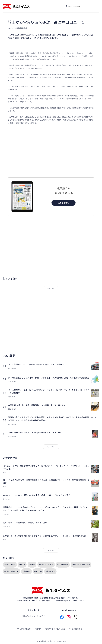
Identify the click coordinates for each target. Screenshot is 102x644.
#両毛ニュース (9, 564)
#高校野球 (26, 571)
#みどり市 (38, 571)
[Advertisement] (51, 151)
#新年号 (32, 564)
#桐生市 (22, 564)
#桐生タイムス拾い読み (81, 564)
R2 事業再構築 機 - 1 (77, 629)
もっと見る (51, 288)
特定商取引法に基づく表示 (55, 629)
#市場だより (50, 571)
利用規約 (38, 629)
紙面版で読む (63, 202)
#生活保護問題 (62, 564)
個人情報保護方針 (24, 629)
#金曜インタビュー (46, 564)
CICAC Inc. (63, 641)
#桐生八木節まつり (11, 571)
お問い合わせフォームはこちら (33, 616)
